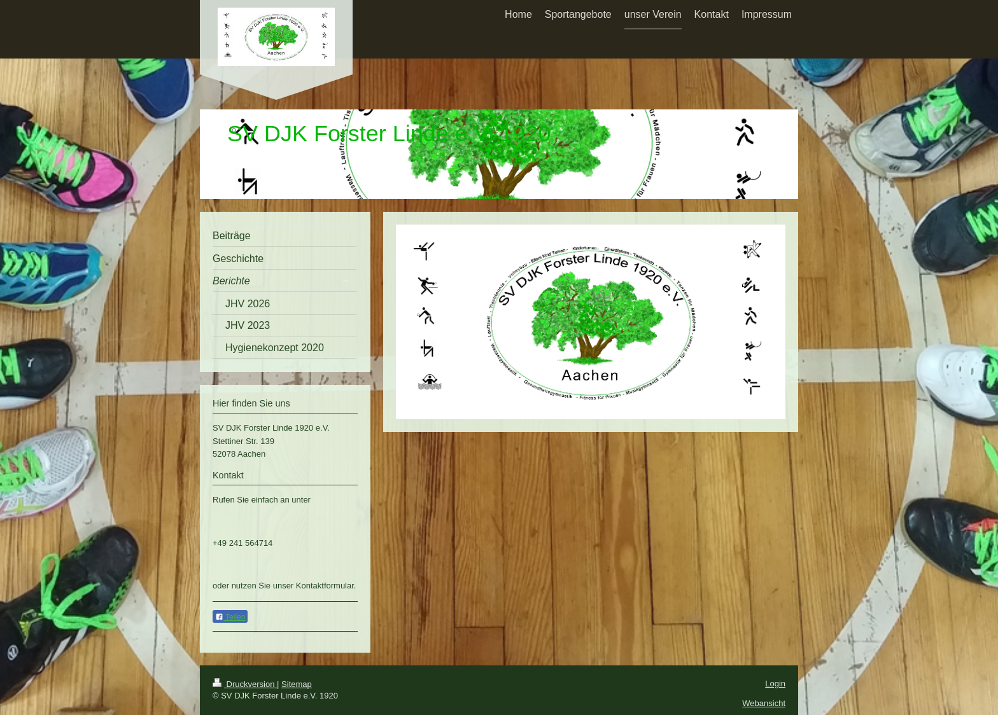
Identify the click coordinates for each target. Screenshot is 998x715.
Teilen (230, 617)
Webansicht (763, 703)
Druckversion (245, 684)
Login (775, 683)
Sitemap (296, 684)
